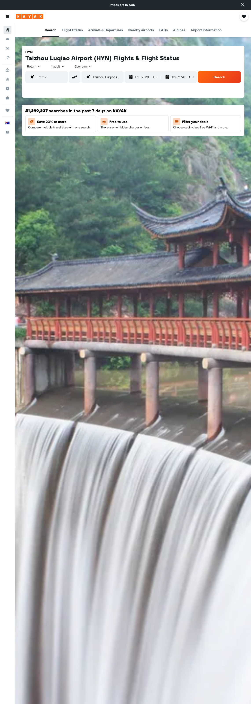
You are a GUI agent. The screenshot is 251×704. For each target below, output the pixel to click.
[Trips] (7, 110)
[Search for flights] (7, 30)
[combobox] (83, 66)
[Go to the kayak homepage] (29, 16)
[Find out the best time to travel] (7, 88)
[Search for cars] (7, 48)
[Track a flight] (7, 79)
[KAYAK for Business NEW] (7, 97)
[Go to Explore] (7, 70)
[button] (243, 5)
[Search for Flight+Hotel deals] (7, 57)
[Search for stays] (7, 39)
